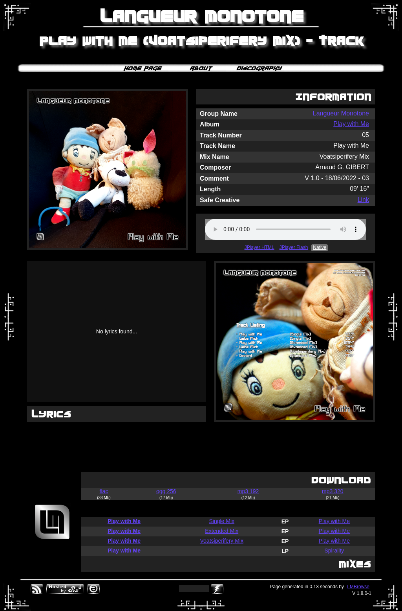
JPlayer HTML (259, 247)
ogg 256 (166, 491)
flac (104, 491)
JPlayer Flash (294, 247)
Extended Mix (221, 531)
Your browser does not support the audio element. (285, 229)
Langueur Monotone (341, 113)
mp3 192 (248, 491)
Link (363, 199)
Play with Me (351, 124)
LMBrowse (358, 586)
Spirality (334, 550)
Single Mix (221, 521)
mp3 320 (332, 491)
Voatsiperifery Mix (221, 541)
